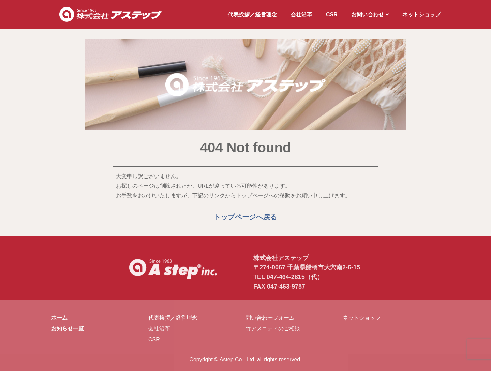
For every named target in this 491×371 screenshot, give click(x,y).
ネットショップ (421, 14)
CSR (332, 14)
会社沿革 (301, 14)
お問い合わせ (370, 14)
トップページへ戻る (245, 217)
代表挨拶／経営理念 (252, 14)
